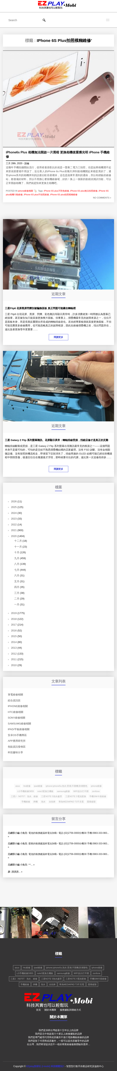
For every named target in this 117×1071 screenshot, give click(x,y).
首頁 (38, 1010)
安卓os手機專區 (17, 735)
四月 (16, 587)
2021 (14, 530)
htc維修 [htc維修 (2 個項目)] (27, 786)
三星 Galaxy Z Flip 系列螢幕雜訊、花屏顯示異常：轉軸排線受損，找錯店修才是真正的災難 (56, 440)
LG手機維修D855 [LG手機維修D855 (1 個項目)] (25, 791)
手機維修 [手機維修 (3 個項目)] (25, 801)
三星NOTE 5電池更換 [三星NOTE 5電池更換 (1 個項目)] (75, 796)
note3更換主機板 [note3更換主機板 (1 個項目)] (45, 791)
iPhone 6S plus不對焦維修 (56, 190)
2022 (14, 524)
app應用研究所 (17, 740)
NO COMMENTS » (102, 197)
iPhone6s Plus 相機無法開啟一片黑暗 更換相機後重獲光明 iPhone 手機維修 (58, 154)
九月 (16, 558)
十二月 (18, 540)
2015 (14, 636)
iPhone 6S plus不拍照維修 (36, 194)
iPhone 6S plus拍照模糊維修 (63, 194)
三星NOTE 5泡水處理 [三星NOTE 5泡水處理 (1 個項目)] (51, 796)
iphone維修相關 (25, 190)
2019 (14, 613)
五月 (16, 581)
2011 (14, 659)
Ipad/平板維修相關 (18, 729)
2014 (14, 642)
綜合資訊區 (14, 700)
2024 (14, 513)
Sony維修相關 (16, 717)
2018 (14, 618)
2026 (14, 501)
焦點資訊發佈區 (17, 746)
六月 (16, 575)
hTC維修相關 (15, 712)
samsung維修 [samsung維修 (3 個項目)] (63, 791)
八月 (16, 563)
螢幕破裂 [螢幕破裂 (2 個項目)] (91, 801)
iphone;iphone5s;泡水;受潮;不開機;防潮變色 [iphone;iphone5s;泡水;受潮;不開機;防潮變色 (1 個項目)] (66, 786)
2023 (14, 518)
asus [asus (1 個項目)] (17, 786)
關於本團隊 (50, 1010)
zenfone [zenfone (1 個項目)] (96, 791)
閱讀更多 (58, 337)
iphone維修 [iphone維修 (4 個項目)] (96, 786)
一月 (16, 604)
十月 (16, 552)
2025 (14, 507)
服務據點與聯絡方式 (70, 1010)
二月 (16, 598)
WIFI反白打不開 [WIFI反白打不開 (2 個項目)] (81, 791)
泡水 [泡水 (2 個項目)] (43, 801)
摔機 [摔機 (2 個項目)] (35, 801)
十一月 (18, 546)
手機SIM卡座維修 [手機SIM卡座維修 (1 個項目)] (97, 796)
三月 (16, 592)
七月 (16, 569)
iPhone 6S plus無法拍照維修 (84, 190)
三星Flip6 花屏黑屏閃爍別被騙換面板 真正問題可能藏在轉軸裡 (40, 308)
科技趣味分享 (15, 752)
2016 (14, 630)
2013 (14, 647)
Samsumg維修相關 (19, 723)
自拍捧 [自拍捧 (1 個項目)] (52, 801)
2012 (14, 653)
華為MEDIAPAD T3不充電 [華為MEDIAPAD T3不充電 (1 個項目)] (71, 801)
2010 (14, 665)
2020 (14, 536)
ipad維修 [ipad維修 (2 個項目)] (38, 786)
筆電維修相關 (15, 694)
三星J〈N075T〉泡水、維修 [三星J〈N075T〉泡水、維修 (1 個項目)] (24, 796)
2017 (14, 624)
